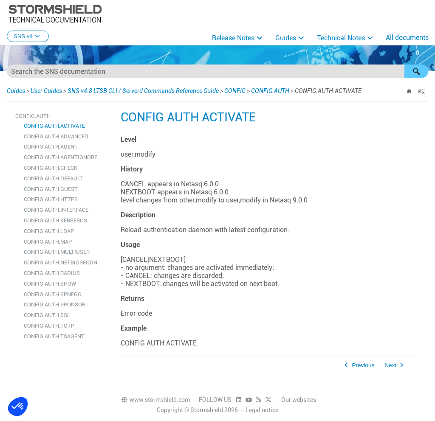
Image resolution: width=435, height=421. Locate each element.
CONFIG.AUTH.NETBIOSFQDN (60, 262)
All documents (407, 38)
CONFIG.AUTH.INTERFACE (56, 210)
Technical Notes (341, 38)
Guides (285, 38)
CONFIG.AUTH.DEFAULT (53, 178)
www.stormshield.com (155, 399)
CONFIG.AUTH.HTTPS (51, 199)
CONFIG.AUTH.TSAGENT (54, 336)
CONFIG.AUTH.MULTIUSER (57, 252)
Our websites (298, 399)
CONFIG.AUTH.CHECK (50, 168)
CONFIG (235, 90)
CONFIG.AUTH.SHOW (50, 284)
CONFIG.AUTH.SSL (47, 315)
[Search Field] (217, 71)
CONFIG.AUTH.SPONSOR (54, 304)
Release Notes (233, 38)
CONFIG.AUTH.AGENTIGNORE (60, 157)
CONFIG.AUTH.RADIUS (52, 273)
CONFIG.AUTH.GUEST (51, 189)
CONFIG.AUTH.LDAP (49, 231)
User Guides (46, 90)
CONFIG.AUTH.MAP (48, 242)
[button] (416, 71)
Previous (363, 365)
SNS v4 (28, 36)
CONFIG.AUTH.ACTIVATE (54, 126)
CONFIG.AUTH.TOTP (49, 326)
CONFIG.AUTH (270, 90)
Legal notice (262, 410)
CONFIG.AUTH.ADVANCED (56, 136)
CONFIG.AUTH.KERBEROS (55, 220)
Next (390, 365)
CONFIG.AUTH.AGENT (51, 146)
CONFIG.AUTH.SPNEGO (53, 294)
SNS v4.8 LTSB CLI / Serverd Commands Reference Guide (143, 90)
